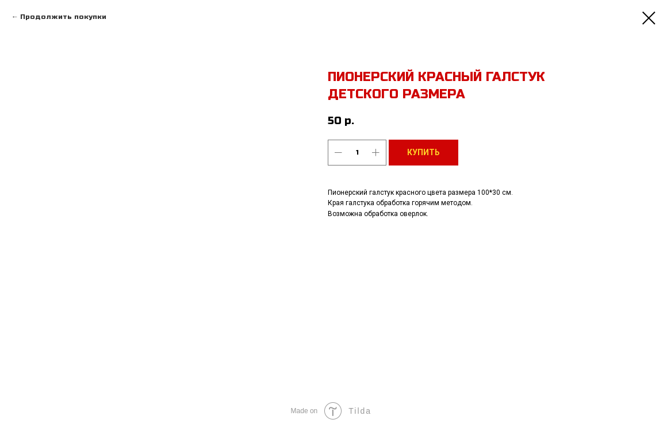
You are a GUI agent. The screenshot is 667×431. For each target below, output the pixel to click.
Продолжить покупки (63, 17)
